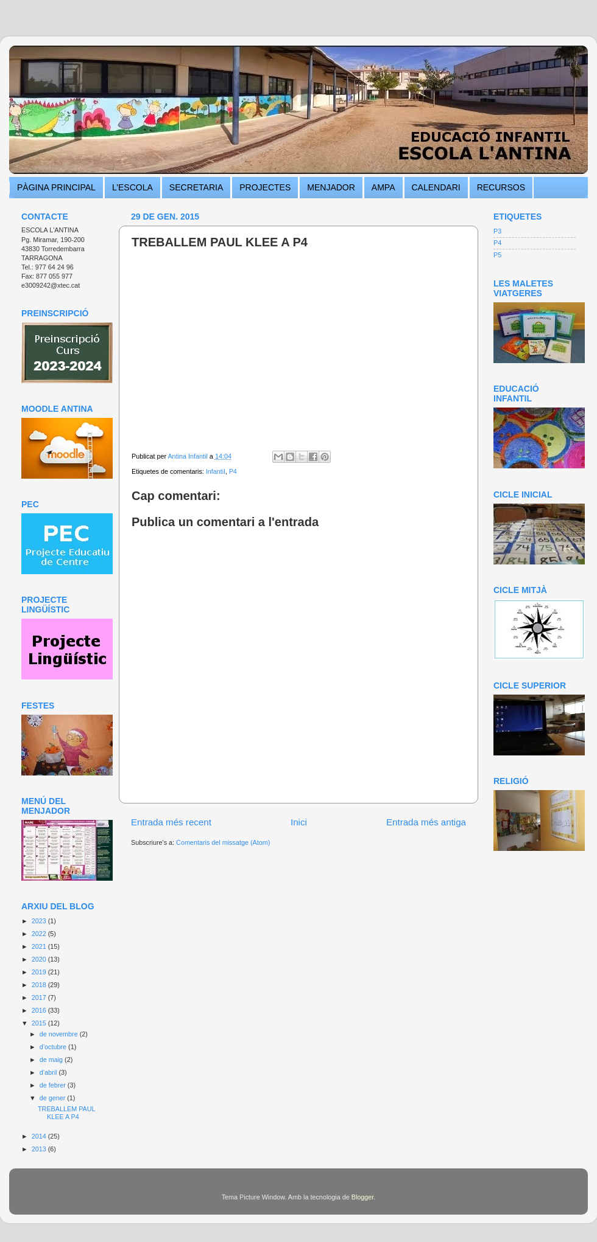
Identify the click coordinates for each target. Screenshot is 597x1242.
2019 (40, 972)
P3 (497, 231)
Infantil (215, 471)
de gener (54, 1097)
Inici (299, 822)
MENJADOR (331, 187)
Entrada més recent (171, 822)
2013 (40, 1149)
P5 (497, 254)
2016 (40, 1010)
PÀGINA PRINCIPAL (56, 187)
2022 (40, 933)
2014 (40, 1136)
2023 (40, 921)
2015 (40, 1023)
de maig (52, 1059)
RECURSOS (501, 187)
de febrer (54, 1085)
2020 (40, 959)
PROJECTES (265, 187)
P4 (233, 471)
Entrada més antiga (426, 822)
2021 (40, 946)
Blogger (362, 1197)
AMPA (383, 187)
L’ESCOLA (132, 187)
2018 (40, 984)
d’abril (49, 1072)
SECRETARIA (196, 187)
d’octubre (54, 1046)
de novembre (60, 1034)
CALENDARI (436, 187)
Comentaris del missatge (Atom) (223, 842)
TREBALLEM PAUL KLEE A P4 (66, 1112)
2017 (40, 997)
